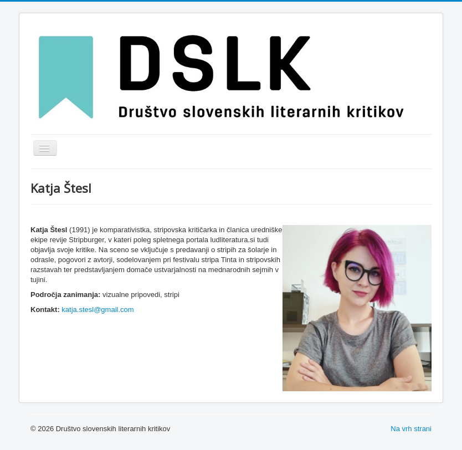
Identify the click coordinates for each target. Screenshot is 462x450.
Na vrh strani (411, 429)
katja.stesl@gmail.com (97, 309)
